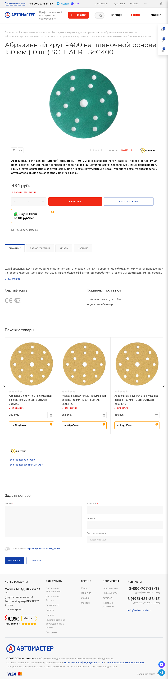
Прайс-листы (110, 592)
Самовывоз (52, 605)
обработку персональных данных (43, 548)
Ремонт (85, 588)
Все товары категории (22, 459)
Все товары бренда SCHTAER (26, 464)
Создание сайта (146, 674)
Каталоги (108, 597)
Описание (15, 248)
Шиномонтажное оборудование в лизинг (55, 624)
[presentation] (4, 385)
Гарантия (86, 592)
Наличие (83, 248)
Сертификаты (110, 588)
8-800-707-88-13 (40, 3)
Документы (111, 581)
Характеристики (40, 248)
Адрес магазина (16, 581)
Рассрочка (52, 632)
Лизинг (50, 615)
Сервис (86, 581)
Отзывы (63, 248)
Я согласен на (36, 548)
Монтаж (85, 602)
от (19, 425)
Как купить (54, 581)
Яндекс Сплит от (25, 216)
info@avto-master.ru (139, 610)
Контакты (135, 581)
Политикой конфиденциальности (83, 662)
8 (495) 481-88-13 (143, 600)
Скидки (85, 597)
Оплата (50, 610)
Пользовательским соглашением (125, 662)
